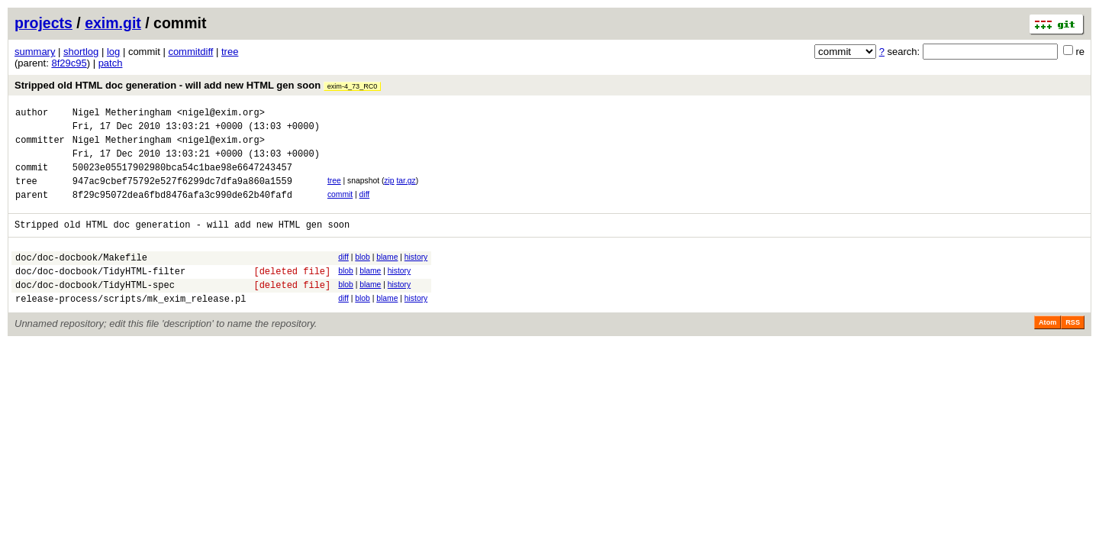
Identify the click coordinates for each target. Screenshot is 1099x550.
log (113, 51)
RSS (1072, 350)
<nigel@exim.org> (221, 114)
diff (364, 208)
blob (362, 275)
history (415, 275)
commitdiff (190, 51)
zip (389, 192)
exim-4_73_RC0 (352, 86)
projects (44, 23)
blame (387, 275)
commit (340, 208)
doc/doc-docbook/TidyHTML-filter (100, 293)
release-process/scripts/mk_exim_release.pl (130, 325)
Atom (1047, 350)
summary (35, 51)
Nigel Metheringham (122, 114)
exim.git (113, 23)
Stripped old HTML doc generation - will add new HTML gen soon (198, 85)
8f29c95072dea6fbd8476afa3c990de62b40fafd (182, 210)
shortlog (80, 51)
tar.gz (405, 192)
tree (229, 51)
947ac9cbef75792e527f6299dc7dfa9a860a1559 (182, 194)
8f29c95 (68, 63)
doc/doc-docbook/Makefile (81, 277)
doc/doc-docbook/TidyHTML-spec (95, 309)
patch (110, 63)
